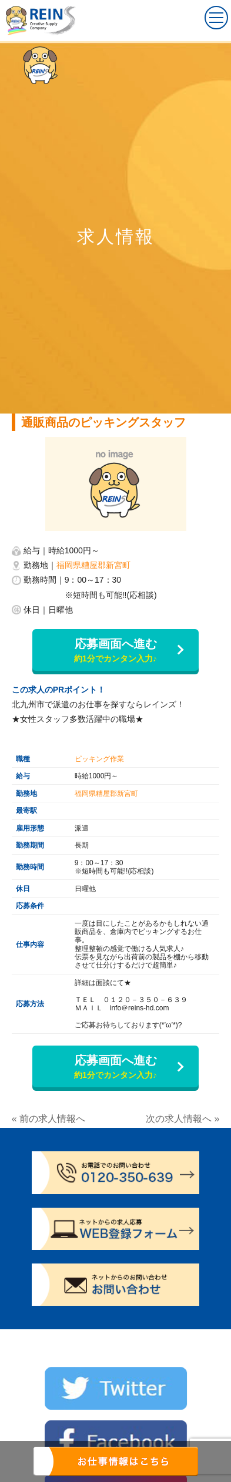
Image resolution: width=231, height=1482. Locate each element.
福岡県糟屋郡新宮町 (93, 565)
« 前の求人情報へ (48, 1119)
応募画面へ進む (115, 651)
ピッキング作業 (99, 759)
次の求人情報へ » (182, 1119)
